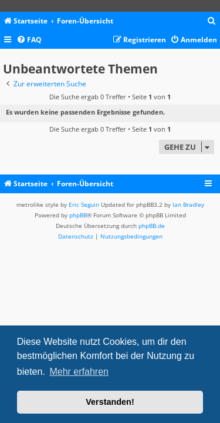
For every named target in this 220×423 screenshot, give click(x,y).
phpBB (78, 215)
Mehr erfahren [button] (79, 372)
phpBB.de (151, 225)
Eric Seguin (84, 204)
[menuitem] (212, 21)
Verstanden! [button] (110, 402)
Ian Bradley (188, 204)
